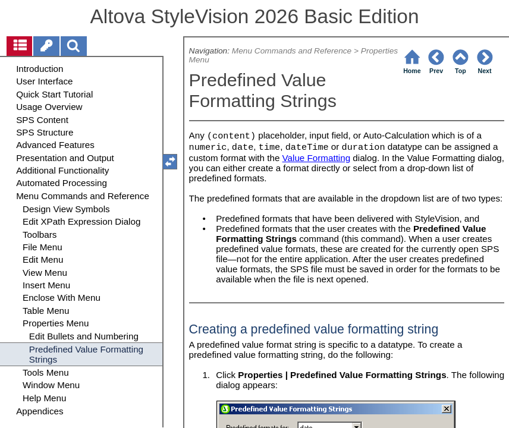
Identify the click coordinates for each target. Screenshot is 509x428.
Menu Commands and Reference (291, 50)
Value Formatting (316, 158)
